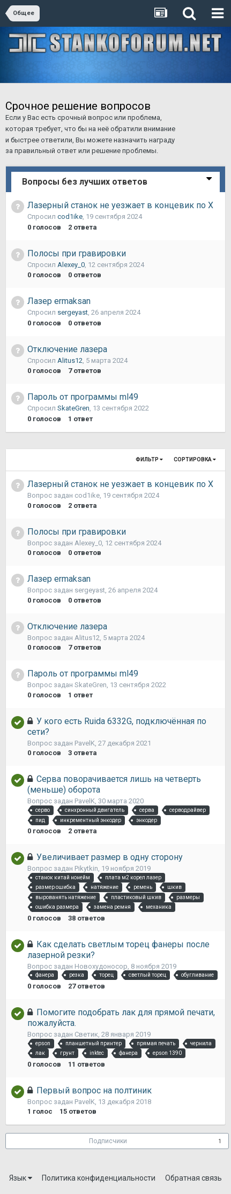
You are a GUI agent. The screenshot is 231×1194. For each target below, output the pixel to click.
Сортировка (195, 459)
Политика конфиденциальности (98, 1178)
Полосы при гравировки (76, 253)
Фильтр (149, 459)
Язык (20, 1178)
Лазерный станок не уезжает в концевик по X (120, 205)
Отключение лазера (67, 349)
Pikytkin (86, 868)
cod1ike (70, 216)
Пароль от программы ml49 (82, 397)
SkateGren (73, 408)
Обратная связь (193, 1178)
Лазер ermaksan (59, 301)
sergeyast (72, 312)
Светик (86, 1034)
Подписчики (108, 1141)
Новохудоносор (101, 966)
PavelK (84, 743)
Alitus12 (70, 360)
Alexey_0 (71, 265)
